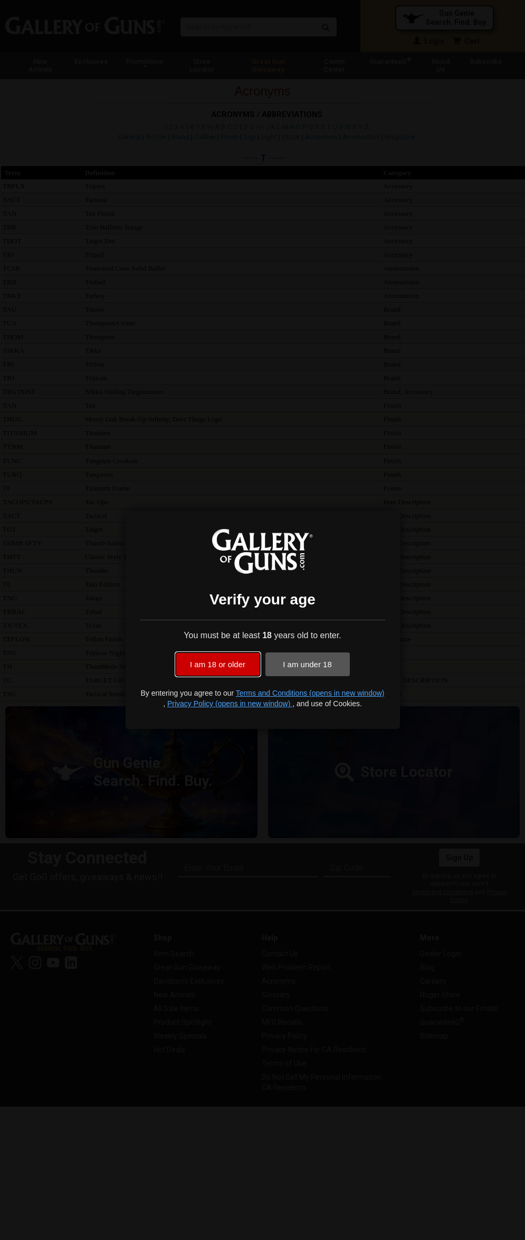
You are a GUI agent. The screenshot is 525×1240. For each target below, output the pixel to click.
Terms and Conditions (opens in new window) (310, 693)
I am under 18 (307, 664)
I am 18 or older (217, 664)
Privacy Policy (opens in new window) (229, 703)
